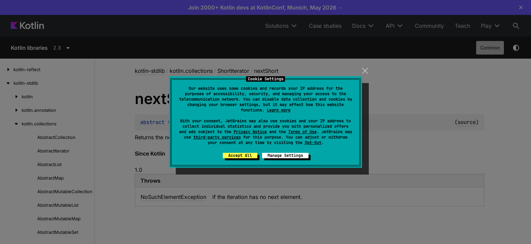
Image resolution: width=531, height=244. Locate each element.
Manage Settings (285, 155)
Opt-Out (313, 142)
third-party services (217, 137)
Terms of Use (302, 132)
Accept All (240, 155)
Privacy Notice (250, 132)
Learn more (279, 110)
